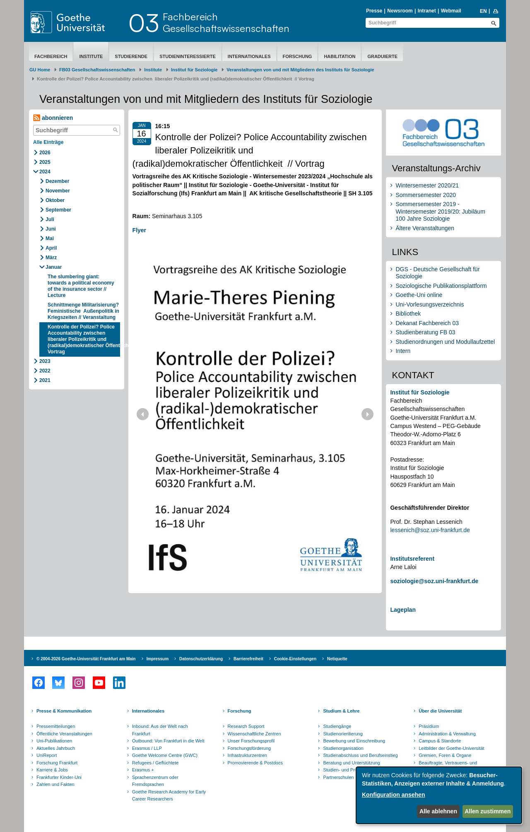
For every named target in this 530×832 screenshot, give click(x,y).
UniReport (46, 755)
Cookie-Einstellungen (295, 659)
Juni (51, 229)
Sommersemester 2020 (425, 195)
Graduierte (382, 56)
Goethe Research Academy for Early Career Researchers (169, 795)
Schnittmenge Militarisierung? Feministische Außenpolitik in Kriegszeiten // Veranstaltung (83, 311)
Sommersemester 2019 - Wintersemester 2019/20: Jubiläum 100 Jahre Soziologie (440, 211)
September (58, 210)
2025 (45, 162)
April (51, 248)
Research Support (246, 726)
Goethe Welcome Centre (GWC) (165, 755)
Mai (50, 238)
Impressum (158, 659)
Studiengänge (337, 726)
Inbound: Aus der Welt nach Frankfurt (160, 730)
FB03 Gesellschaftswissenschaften (97, 69)
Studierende (131, 56)
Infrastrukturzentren (247, 755)
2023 (45, 361)
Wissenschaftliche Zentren (254, 733)
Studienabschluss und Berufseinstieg (360, 755)
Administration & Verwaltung (447, 733)
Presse (374, 11)
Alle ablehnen (438, 811)
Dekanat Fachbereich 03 (427, 323)
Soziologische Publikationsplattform (441, 285)
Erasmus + (143, 769)
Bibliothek (408, 313)
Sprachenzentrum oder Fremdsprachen (155, 781)
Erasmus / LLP (147, 748)
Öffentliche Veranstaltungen (64, 733)
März (51, 257)
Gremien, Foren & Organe (445, 755)
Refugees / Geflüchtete (155, 762)
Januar (54, 267)
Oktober (55, 200)
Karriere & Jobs (52, 769)
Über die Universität (440, 710)
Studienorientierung (342, 733)
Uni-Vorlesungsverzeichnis (429, 304)
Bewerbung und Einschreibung (354, 740)
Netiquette (337, 659)
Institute (91, 56)
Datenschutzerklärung (201, 659)
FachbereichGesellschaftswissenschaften (226, 22)
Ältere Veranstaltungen (424, 228)
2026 (45, 153)
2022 (45, 371)
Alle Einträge (48, 142)
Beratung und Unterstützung (351, 762)
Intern (402, 351)
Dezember (57, 181)
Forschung (297, 56)
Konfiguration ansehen (393, 794)
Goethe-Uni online (418, 295)
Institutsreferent (412, 558)
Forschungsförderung (249, 748)
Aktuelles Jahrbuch (55, 748)
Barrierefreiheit (248, 659)
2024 (45, 172)
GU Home (39, 69)
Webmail (451, 11)
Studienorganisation (343, 748)
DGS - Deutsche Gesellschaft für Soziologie (437, 273)
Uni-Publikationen (54, 740)
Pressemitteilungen (55, 726)
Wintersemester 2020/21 (427, 185)
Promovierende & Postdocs (255, 762)
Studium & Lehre (341, 710)
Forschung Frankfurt (56, 762)
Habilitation (339, 56)
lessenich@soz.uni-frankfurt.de (430, 530)
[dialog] (439, 795)
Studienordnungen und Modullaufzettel (445, 341)
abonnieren (53, 118)
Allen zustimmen (488, 811)
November (58, 191)
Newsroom (399, 11)
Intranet (427, 11)
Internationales (249, 56)
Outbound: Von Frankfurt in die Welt (168, 740)
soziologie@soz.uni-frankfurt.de (434, 581)
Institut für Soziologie (194, 69)
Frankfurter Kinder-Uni (59, 777)
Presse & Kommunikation (64, 710)
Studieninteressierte (187, 56)
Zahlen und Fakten (55, 784)
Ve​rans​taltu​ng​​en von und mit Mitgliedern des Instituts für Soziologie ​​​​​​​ (300, 69)
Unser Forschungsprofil (251, 740)
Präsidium (429, 726)
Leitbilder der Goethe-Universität (451, 748)
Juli (50, 219)
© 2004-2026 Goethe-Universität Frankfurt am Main (86, 659)
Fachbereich (50, 56)
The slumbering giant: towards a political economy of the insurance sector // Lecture (81, 286)
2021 (45, 380)
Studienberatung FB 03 (425, 332)
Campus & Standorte (440, 740)
